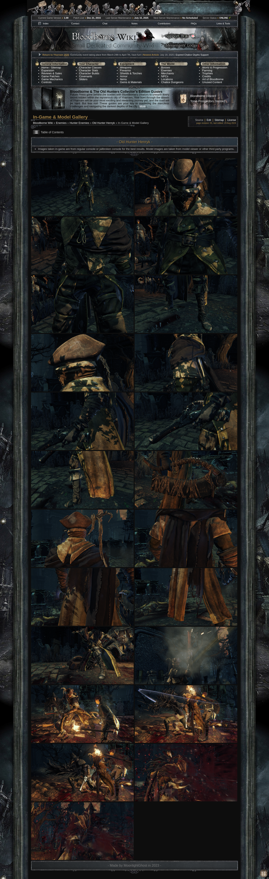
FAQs (194, 23)
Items (123, 79)
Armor (123, 76)
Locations (167, 79)
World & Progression (214, 67)
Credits (206, 76)
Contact (75, 23)
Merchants (167, 73)
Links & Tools (223, 23)
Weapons (126, 67)
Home (45, 67)
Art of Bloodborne (212, 79)
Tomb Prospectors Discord (207, 101)
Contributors (164, 23)
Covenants (85, 76)
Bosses (165, 67)
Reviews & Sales (51, 73)
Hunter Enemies (79, 122)
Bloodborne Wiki (43, 122)
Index (46, 23)
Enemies (166, 70)
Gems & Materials (131, 82)
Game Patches (50, 76)
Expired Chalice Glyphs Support (192, 55)
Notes (135, 23)
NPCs (164, 76)
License (231, 120)
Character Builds (89, 73)
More (142, 106)
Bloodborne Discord (203, 96)
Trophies (207, 73)
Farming (207, 70)
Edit (209, 120)
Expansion (47, 70)
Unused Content (212, 82)
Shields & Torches (131, 73)
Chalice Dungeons (172, 82)
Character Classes (90, 67)
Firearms (125, 70)
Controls (46, 82)
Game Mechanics (52, 79)
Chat (104, 23)
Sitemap (56, 67)
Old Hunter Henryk (103, 122)
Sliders (83, 79)
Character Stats (88, 70)
